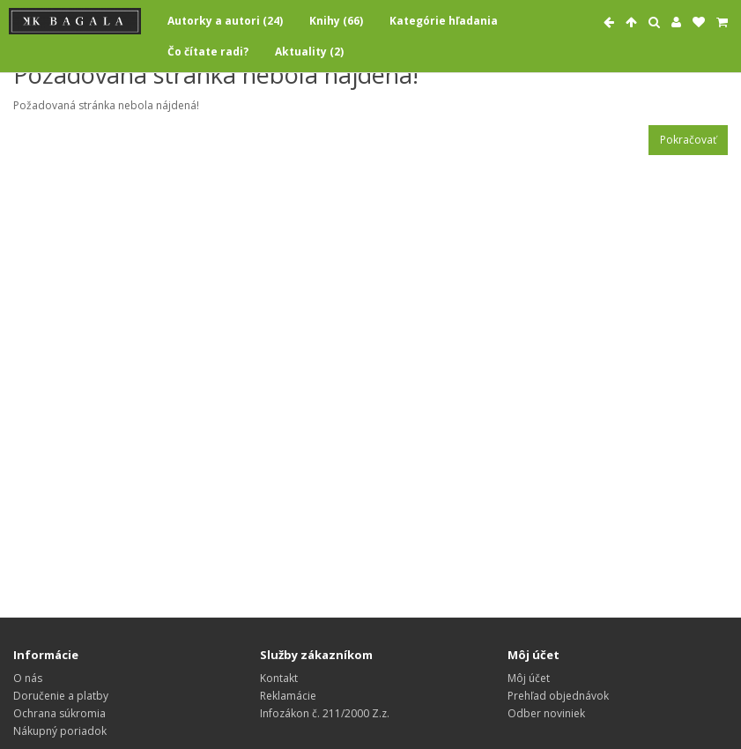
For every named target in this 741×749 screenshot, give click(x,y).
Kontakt (279, 678)
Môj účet (529, 678)
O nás (27, 678)
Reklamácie (288, 695)
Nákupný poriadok (60, 730)
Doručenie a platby (60, 695)
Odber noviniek (546, 713)
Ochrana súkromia (59, 713)
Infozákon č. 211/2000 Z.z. (324, 713)
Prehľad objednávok (558, 695)
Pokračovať (688, 139)
